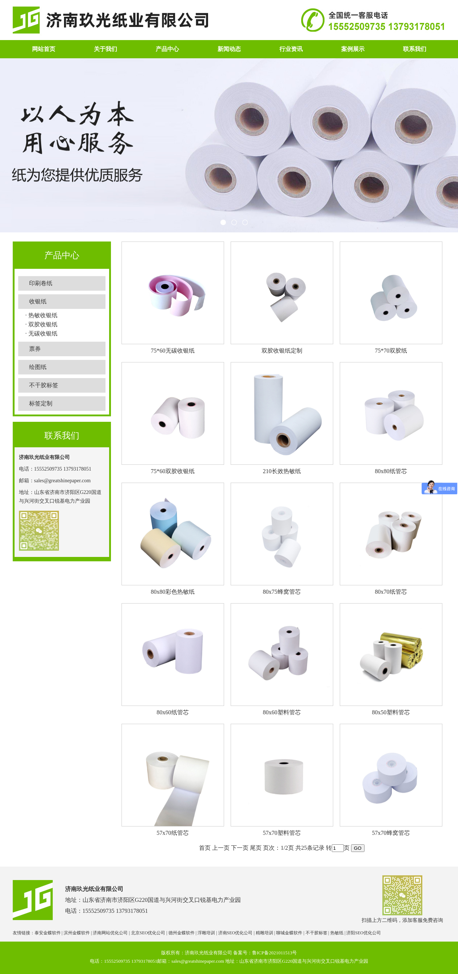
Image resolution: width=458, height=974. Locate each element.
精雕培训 (264, 932)
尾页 (256, 848)
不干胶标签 (43, 385)
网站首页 (43, 49)
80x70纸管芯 (391, 592)
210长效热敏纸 (282, 471)
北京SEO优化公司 (148, 932)
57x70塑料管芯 (282, 833)
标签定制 (40, 403)
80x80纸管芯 (391, 471)
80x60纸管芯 (173, 712)
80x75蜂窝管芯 (282, 592)
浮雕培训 (206, 932)
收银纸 (38, 301)
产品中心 (167, 49)
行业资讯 (291, 49)
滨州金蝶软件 (77, 932)
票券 (35, 349)
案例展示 (353, 49)
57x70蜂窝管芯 (391, 833)
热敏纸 (336, 932)
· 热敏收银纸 (41, 315)
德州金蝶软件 (181, 932)
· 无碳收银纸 (41, 333)
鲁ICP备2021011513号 (274, 952)
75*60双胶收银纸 (173, 471)
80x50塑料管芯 (391, 712)
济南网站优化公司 (110, 932)
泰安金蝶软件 (48, 932)
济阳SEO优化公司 (363, 932)
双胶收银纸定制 (282, 350)
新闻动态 (229, 49)
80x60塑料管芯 (282, 712)
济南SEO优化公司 (235, 932)
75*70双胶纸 (391, 350)
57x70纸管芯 (173, 833)
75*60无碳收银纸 (173, 350)
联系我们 (414, 49)
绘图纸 (38, 367)
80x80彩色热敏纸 (173, 592)
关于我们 (105, 49)
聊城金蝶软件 (289, 932)
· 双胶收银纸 (41, 324)
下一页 (239, 848)
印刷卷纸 (40, 283)
